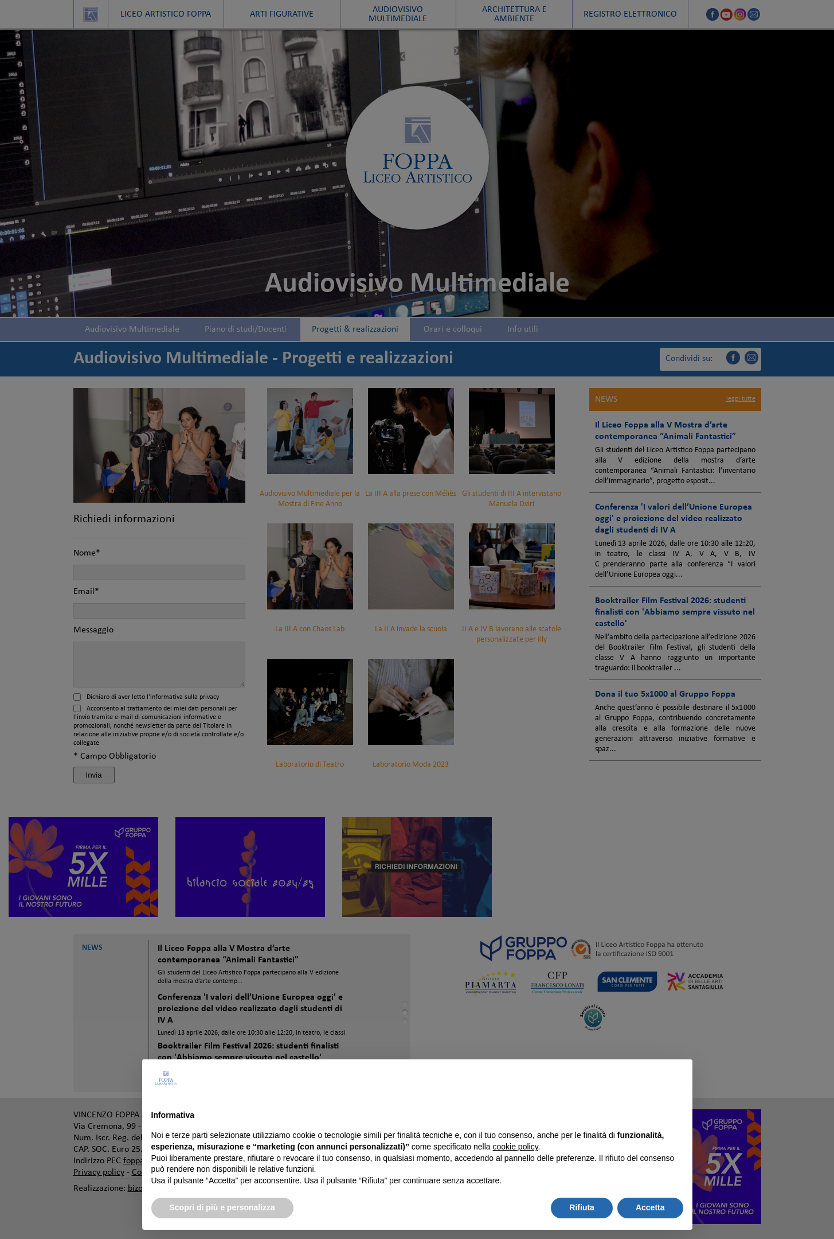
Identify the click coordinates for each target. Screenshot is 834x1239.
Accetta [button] (650, 1207)
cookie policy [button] (515, 1146)
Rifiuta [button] (581, 1207)
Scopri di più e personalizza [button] (222, 1207)
